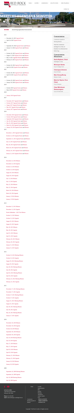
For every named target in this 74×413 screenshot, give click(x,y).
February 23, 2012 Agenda (12, 281)
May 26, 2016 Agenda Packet (14, 123)
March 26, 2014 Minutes (12, 190)
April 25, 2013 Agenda (11, 236)
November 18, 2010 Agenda (13, 325)
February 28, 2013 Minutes (12, 239)
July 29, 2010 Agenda (11, 340)
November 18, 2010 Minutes (13, 323)
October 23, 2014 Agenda (12, 169)
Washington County (58, 61)
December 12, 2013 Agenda (13, 209)
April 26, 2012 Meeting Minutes (14, 273)
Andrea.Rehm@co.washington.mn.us (15, 397)
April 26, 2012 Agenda (11, 276)
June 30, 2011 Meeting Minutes (14, 306)
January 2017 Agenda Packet (14, 109)
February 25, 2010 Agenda (12, 358)
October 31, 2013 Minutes (12, 215)
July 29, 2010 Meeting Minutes (13, 337)
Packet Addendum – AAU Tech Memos (16, 212)
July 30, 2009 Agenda (11, 380)
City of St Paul (57, 72)
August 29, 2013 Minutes (12, 221)
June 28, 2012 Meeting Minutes (14, 267)
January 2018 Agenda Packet (14, 95)
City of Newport (57, 84)
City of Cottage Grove (59, 66)
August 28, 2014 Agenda (12, 175)
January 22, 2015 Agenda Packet (14, 153)
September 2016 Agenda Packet (14, 119)
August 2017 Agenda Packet (13, 105)
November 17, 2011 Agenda (13, 292)
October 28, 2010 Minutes (12, 328)
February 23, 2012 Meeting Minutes (15, 278)
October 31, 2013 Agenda (12, 218)
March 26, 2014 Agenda (12, 193)
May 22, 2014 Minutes (11, 184)
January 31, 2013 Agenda (12, 248)
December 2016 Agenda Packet (14, 115)
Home (30, 3)
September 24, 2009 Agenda (13, 374)
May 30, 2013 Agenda (11, 230)
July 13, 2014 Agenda (11, 181)
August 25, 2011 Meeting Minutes (14, 301)
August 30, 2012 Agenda (12, 264)
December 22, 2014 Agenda (13, 163)
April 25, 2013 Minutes (12, 233)
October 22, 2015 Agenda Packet (14, 135)
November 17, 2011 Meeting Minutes (15, 289)
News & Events (54, 3)
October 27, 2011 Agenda (12, 298)
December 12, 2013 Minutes (13, 206)
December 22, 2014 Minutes (13, 160)
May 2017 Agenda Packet (13, 107)
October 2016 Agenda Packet (14, 117)
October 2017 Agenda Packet (14, 103)
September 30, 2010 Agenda (13, 334)
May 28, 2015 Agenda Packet (13, 144)
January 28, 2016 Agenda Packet (14, 127)
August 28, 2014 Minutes (12, 172)
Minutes (28, 45)
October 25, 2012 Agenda (12, 258)
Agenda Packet (20, 38)
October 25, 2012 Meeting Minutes (14, 255)
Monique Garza (59, 64)
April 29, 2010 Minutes (12, 349)
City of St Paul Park (58, 91)
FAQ (39, 397)
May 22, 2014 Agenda (11, 187)
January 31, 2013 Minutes (12, 245)
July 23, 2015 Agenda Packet (13, 141)
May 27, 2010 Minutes (11, 343)
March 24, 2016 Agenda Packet (14, 125)
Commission (44, 3)
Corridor (36, 3)
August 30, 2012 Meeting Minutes (14, 261)
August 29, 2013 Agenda (12, 224)
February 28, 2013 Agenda (12, 242)
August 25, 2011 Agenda (12, 303)
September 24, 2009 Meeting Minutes (15, 371)
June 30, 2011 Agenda (11, 309)
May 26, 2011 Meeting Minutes (14, 312)
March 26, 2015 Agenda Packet (14, 147)
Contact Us (66, 9)
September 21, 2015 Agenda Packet (15, 138)
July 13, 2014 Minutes (11, 178)
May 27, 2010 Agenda (11, 346)
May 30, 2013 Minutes (11, 227)
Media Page (56, 51)
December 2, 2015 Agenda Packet (14, 133)
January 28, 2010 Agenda (12, 364)
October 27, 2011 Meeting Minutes (14, 295)
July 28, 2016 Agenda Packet (14, 121)
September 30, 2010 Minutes (13, 331)
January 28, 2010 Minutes (12, 361)
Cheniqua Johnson (60, 70)
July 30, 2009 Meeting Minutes (13, 377)
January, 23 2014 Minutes (12, 196)
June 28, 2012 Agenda (11, 270)
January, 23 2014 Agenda (12, 199)
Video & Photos (65, 3)
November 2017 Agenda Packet (14, 101)
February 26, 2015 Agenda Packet (14, 150)
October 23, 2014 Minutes (12, 166)
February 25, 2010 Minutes (12, 355)
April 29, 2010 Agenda (11, 352)
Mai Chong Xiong (60, 75)
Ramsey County (57, 77)
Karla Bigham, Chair (61, 59)
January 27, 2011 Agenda (12, 315)
